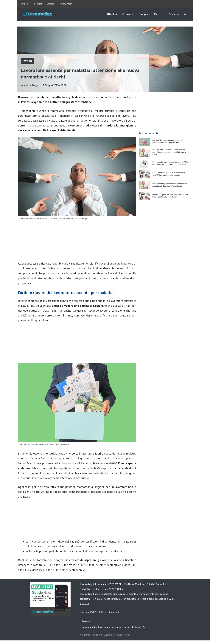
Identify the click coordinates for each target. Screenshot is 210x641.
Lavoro (27, 61)
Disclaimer (51, 3)
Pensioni (174, 14)
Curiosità (127, 14)
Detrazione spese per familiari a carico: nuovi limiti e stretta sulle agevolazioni (170, 196)
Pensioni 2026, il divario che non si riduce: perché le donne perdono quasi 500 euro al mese (169, 152)
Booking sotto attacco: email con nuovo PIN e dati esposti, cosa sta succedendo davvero (170, 163)
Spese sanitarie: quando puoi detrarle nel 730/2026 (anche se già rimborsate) (169, 174)
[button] (185, 14)
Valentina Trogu (30, 85)
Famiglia (144, 14)
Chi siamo (25, 3)
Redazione (38, 3)
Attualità (111, 14)
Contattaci (126, 612)
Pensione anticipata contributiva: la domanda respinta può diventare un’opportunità (170, 185)
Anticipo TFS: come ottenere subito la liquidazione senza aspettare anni (167, 141)
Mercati (158, 14)
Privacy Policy (66, 3)
